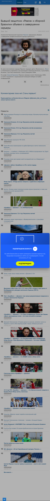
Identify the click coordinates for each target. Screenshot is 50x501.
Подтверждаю (25, 263)
